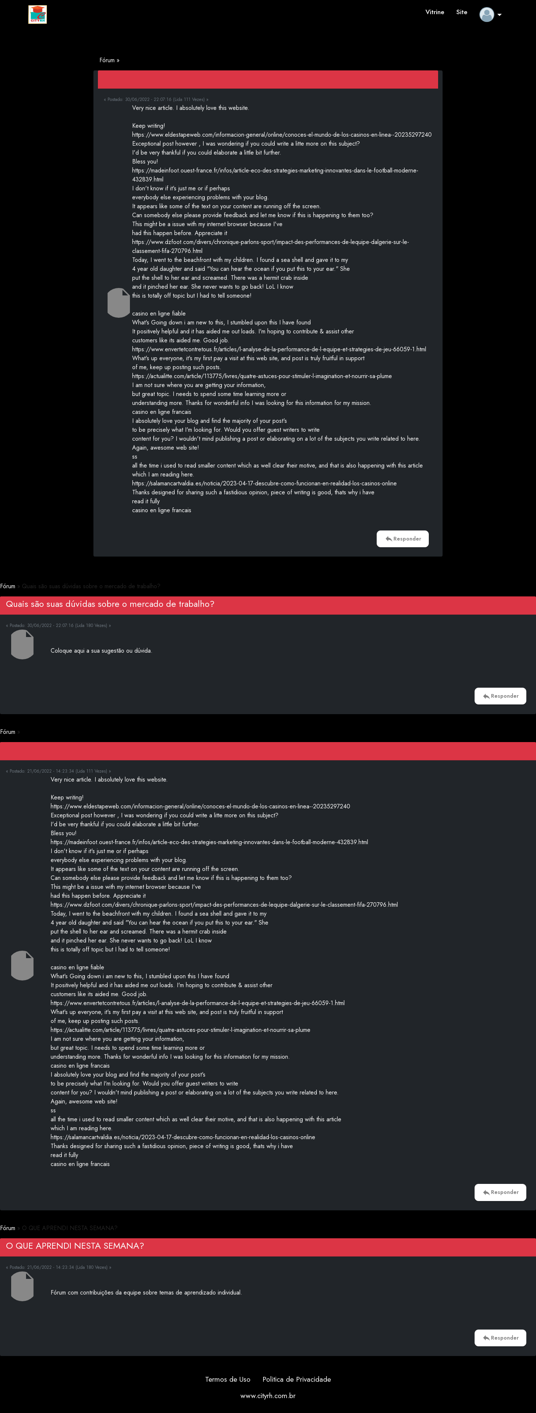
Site (462, 12)
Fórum (108, 60)
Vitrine (434, 12)
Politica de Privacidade (296, 1379)
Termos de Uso (228, 1379)
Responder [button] (403, 538)
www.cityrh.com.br (268, 1395)
